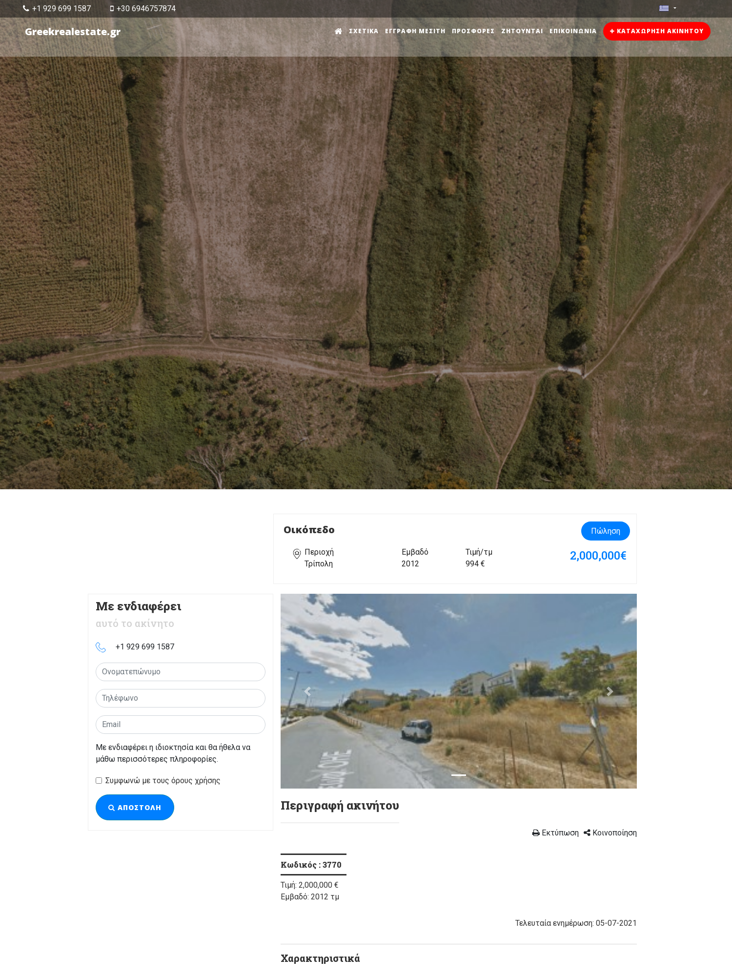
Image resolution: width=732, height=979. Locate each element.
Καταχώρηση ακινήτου (657, 31)
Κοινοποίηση (610, 832)
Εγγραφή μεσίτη (415, 31)
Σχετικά (364, 31)
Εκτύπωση (555, 832)
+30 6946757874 (143, 8)
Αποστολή (135, 807)
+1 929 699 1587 (57, 8)
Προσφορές (473, 31)
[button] (307, 691)
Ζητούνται (522, 31)
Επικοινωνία (573, 31)
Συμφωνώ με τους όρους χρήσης (163, 780)
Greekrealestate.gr (73, 31)
